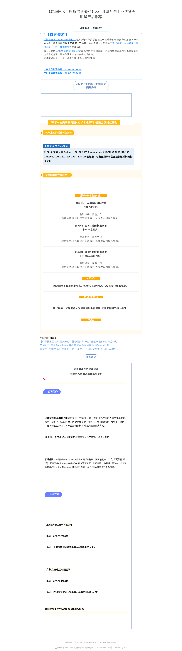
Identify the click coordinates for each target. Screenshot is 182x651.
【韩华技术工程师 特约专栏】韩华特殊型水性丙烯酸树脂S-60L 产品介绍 (79, 341)
